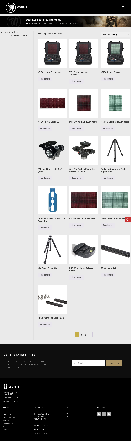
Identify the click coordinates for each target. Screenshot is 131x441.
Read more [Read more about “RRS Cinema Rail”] (108, 275)
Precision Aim (8, 414)
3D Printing (7, 420)
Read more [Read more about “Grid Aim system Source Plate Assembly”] (45, 227)
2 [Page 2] (81, 334)
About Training (40, 419)
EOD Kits (6, 429)
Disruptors (6, 426)
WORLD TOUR (40, 433)
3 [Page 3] (85, 334)
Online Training (40, 416)
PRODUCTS (8, 407)
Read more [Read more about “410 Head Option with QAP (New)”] (45, 178)
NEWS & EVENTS (42, 426)
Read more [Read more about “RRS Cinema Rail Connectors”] (45, 324)
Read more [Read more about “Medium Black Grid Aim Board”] (76, 128)
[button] (123, 6)
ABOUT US (39, 429)
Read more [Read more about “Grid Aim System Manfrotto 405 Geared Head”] (76, 178)
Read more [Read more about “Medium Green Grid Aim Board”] (108, 128)
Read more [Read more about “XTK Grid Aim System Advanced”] (76, 81)
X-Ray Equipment (9, 417)
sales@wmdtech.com (11, 401)
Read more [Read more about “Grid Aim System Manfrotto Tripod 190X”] (108, 178)
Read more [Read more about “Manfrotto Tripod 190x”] (45, 275)
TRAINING (39, 407)
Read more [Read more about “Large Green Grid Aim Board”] (108, 225)
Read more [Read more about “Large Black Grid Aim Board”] (76, 225)
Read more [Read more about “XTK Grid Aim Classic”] (108, 79)
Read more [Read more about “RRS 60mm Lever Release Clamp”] (76, 277)
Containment (8, 423)
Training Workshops (42, 414)
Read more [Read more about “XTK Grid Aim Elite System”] (45, 79)
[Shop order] (115, 34)
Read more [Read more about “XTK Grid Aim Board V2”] (45, 128)
